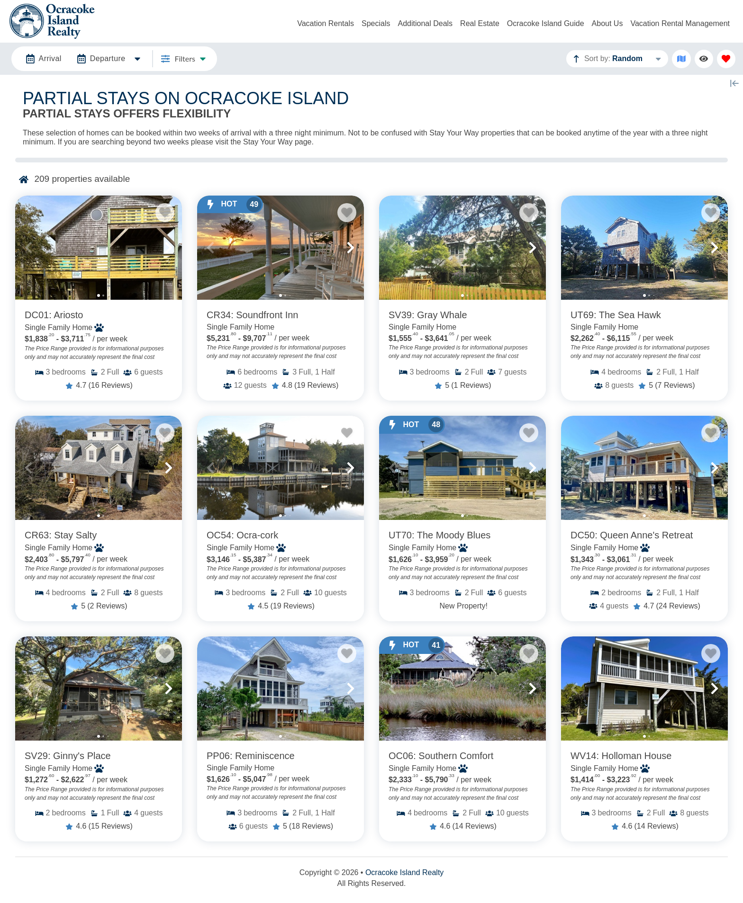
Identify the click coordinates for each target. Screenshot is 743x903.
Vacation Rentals (325, 23)
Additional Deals (425, 23)
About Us (607, 23)
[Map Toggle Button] (681, 59)
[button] (28, 247)
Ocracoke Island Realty (404, 872)
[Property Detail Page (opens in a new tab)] (98, 248)
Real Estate (479, 23)
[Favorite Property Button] (164, 212)
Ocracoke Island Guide (545, 23)
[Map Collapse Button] (734, 83)
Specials (376, 23)
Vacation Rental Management (680, 23)
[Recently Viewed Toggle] (704, 59)
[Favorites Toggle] (726, 59)
